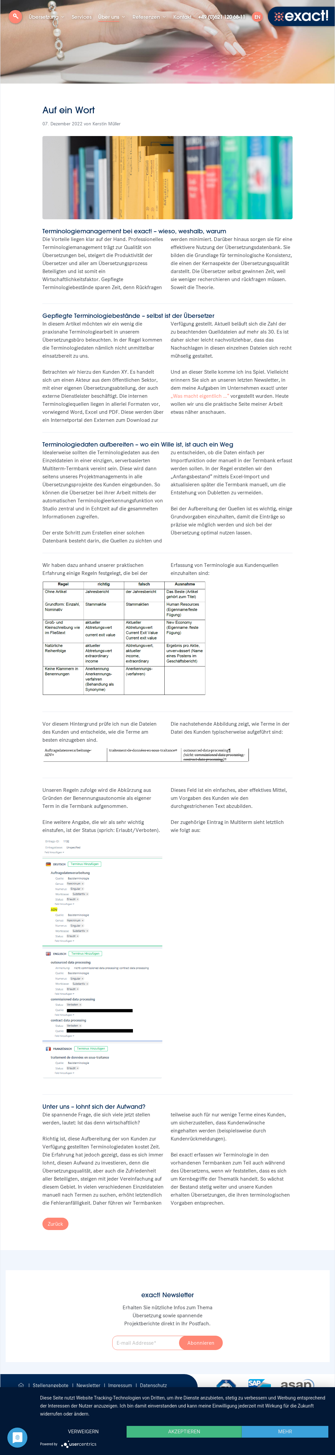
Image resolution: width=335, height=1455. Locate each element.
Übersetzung (43, 17)
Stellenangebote (51, 1385)
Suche (15, 19)
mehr (285, 1432)
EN (257, 17)
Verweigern (83, 1432)
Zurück (55, 1224)
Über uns (108, 17)
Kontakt (182, 17)
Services (82, 17)
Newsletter (89, 1385)
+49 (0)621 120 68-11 (221, 17)
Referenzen (146, 17)
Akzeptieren (184, 1432)
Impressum (120, 1385)
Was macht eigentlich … (200, 396)
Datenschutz (153, 1385)
